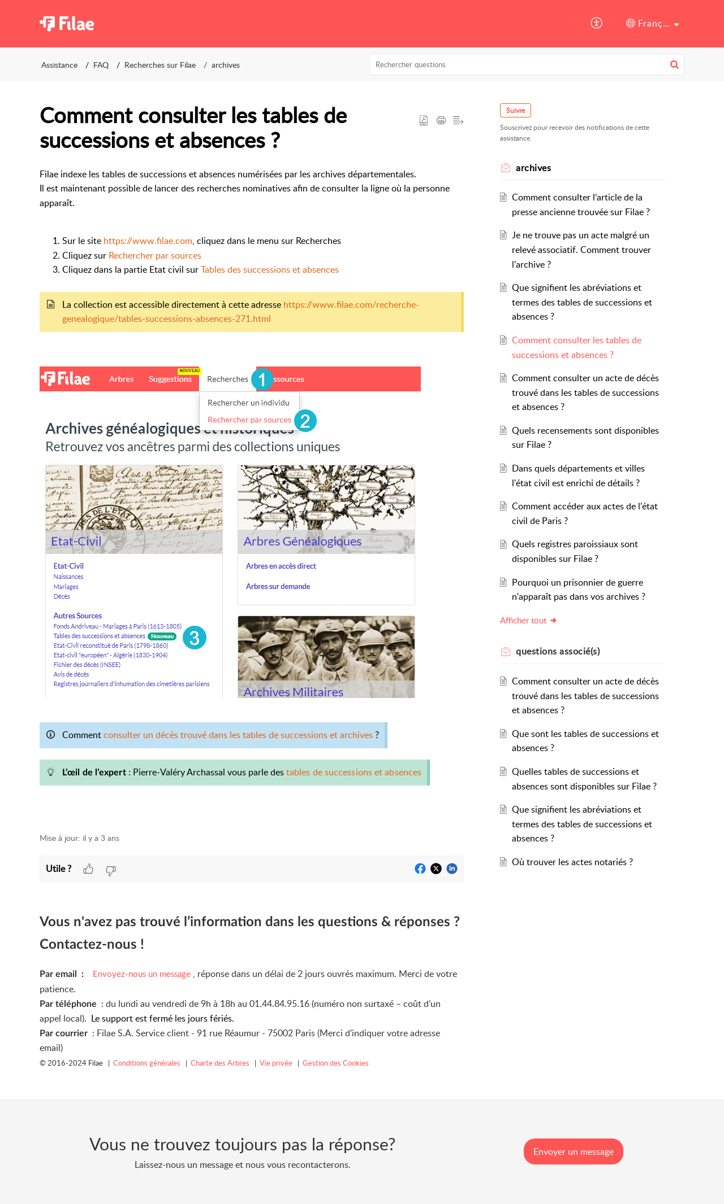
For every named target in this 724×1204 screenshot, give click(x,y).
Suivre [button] (515, 110)
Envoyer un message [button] (573, 1151)
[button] (597, 24)
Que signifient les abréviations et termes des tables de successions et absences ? (582, 301)
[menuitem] (534, 24)
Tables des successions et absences (270, 269)
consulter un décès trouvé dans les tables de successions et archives (238, 734)
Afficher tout (529, 620)
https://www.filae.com (148, 240)
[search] (527, 64)
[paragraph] (252, 494)
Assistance (534, 23)
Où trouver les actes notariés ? (572, 862)
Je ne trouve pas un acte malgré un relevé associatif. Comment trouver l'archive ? (581, 249)
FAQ (101, 64)
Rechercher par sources (155, 255)
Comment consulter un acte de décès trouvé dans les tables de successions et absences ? (585, 392)
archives (226, 64)
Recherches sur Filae (160, 64)
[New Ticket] (573, 1151)
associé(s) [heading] (558, 651)
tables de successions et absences (353, 772)
